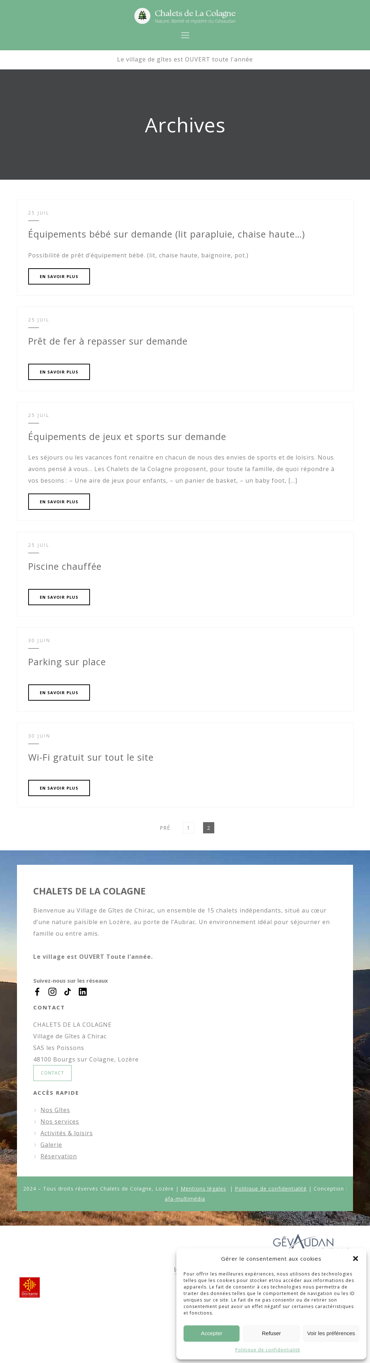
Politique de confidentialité (267, 1350)
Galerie (51, 1145)
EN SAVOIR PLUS (59, 276)
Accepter (211, 1333)
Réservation (58, 1156)
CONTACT (52, 1073)
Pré (165, 827)
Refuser (271, 1333)
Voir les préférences (331, 1333)
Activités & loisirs (66, 1133)
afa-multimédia (185, 1198)
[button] (355, 1258)
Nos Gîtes (55, 1110)
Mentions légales (203, 1188)
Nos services (59, 1121)
